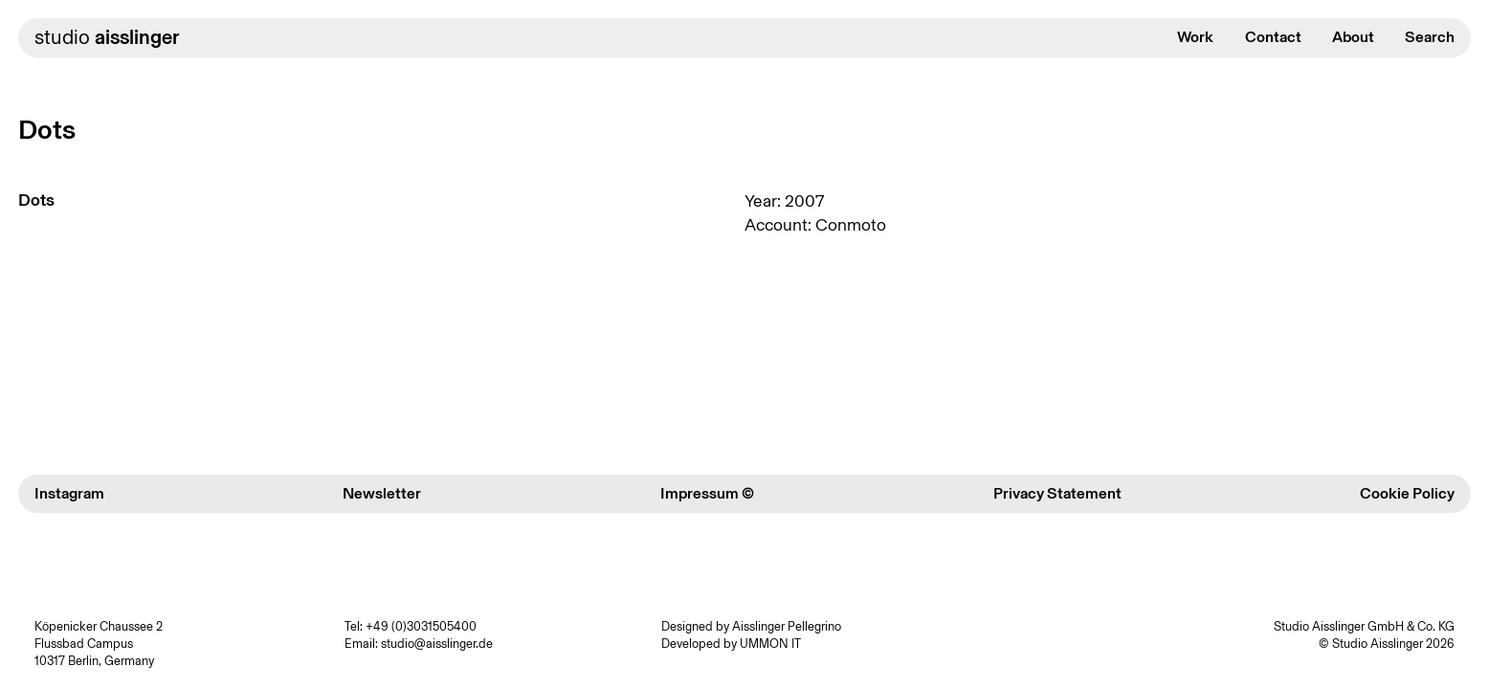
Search (1430, 37)
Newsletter (382, 493)
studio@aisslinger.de (437, 643)
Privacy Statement (1057, 493)
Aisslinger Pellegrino (786, 626)
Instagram (69, 493)
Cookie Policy (1407, 493)
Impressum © (707, 493)
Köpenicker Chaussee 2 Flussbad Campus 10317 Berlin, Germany (98, 643)
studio (106, 37)
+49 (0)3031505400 (421, 626)
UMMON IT (770, 643)
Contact (1273, 37)
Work (1195, 37)
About (1353, 37)
